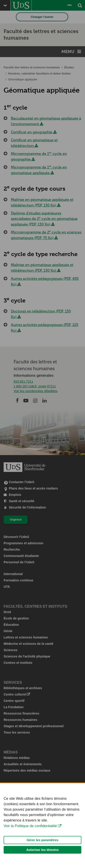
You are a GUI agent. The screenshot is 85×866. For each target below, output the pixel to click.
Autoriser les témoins (42, 857)
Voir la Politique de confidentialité (30, 833)
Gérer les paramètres (42, 847)
